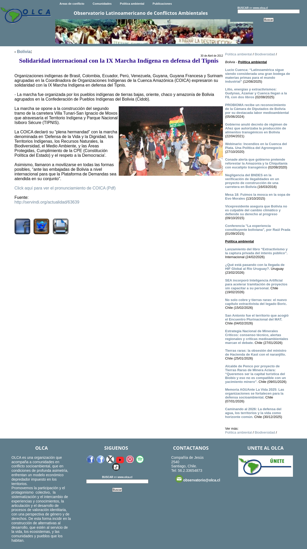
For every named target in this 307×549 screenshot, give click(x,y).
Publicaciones (162, 3)
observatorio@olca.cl (197, 479)
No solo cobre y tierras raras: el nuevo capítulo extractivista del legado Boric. (256, 302)
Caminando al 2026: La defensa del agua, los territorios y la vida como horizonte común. (253, 413)
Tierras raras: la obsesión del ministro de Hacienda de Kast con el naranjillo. (255, 352)
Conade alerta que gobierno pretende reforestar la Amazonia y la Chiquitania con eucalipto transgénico (256, 163)
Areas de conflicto (71, 3)
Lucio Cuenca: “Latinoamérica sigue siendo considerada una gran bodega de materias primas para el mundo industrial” (257, 75)
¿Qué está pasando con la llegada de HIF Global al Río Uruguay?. (254, 267)
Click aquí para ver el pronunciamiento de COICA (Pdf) (65, 188)
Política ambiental (132, 3)
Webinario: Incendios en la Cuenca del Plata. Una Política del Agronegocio (256, 146)
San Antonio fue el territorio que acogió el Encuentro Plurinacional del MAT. (257, 317)
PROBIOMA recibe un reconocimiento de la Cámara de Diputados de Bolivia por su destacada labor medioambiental (257, 109)
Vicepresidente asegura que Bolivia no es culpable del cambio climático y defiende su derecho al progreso (256, 210)
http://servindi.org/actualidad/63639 (47, 202)
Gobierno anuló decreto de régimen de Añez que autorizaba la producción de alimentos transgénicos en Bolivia (256, 128)
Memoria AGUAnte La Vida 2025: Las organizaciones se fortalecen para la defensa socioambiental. (254, 393)
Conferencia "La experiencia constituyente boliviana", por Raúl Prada (257, 228)
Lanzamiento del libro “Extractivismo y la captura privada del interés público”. (256, 251)
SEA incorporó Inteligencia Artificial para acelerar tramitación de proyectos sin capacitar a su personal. (256, 284)
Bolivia (23, 51)
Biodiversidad (265, 54)
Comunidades (102, 3)
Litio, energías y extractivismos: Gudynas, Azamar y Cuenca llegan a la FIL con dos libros (256, 93)
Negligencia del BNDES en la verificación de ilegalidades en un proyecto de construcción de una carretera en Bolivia (252, 181)
